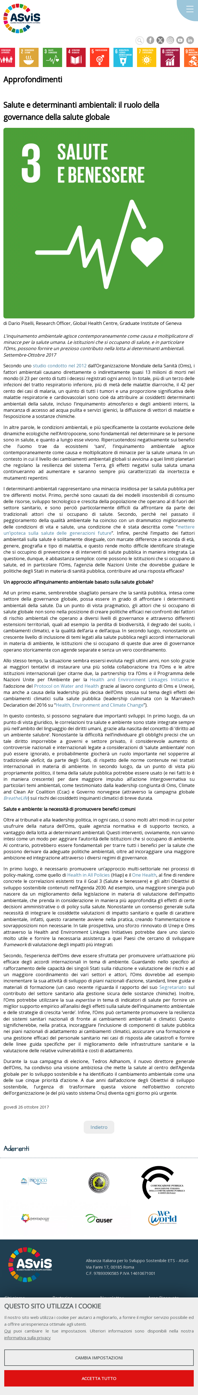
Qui (7, 1331)
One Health (144, 875)
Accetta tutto (99, 1378)
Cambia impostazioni (99, 1357)
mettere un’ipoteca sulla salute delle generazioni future (99, 530)
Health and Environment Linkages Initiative (139, 679)
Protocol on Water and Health (66, 686)
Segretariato (172, 987)
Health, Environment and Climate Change (100, 705)
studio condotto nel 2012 (60, 366)
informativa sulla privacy (27, 1337)
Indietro (99, 1127)
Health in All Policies (88, 875)
